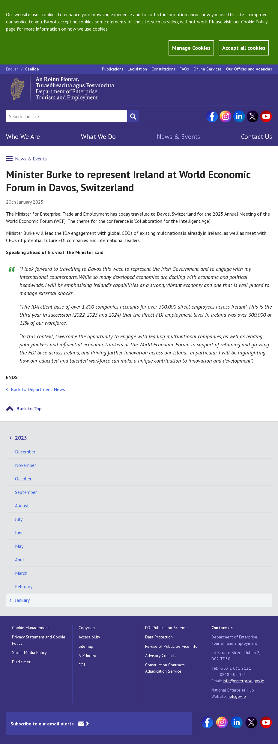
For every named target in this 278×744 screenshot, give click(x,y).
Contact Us (256, 136)
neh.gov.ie (237, 696)
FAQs (184, 69)
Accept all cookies (243, 47)
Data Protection (159, 637)
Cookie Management (30, 627)
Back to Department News (38, 389)
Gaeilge (32, 69)
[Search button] (133, 116)
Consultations (163, 69)
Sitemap (86, 646)
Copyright (87, 627)
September (26, 492)
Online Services (207, 69)
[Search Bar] (66, 116)
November (25, 465)
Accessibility (89, 637)
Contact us (222, 627)
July (18, 519)
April (19, 560)
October (23, 479)
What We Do (98, 136)
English (13, 69)
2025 (21, 437)
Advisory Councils (160, 655)
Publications (112, 69)
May (19, 546)
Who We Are (23, 136)
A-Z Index (87, 655)
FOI (82, 665)
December (25, 452)
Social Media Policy (29, 652)
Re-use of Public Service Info (171, 646)
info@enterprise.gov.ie (243, 680)
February (23, 587)
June (19, 533)
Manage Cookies (191, 47)
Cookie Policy (254, 22)
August (22, 506)
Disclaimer (21, 662)
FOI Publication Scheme (166, 627)
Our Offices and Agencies (249, 69)
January (22, 600)
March (21, 573)
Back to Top (29, 408)
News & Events (178, 136)
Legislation (137, 69)
